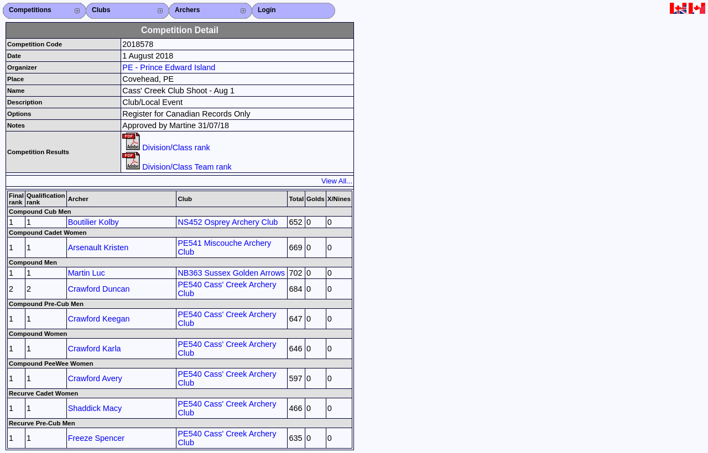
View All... (336, 181)
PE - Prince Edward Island (168, 67)
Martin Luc (86, 272)
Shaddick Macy (95, 408)
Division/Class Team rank (176, 166)
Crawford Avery (95, 378)
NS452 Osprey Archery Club (228, 222)
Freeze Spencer (96, 438)
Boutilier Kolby (93, 222)
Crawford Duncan (99, 289)
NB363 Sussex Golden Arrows (231, 272)
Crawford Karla (94, 348)
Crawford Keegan (99, 318)
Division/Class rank (166, 147)
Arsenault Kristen (98, 247)
